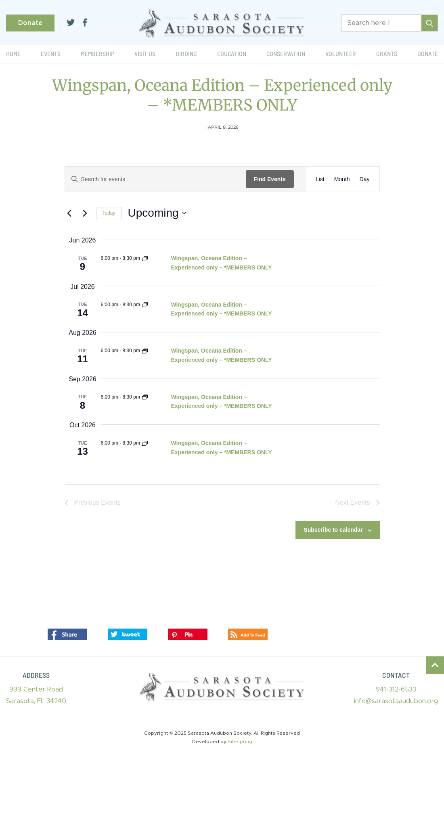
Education (231, 53)
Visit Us (144, 53)
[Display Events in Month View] (342, 179)
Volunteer (340, 53)
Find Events (270, 179)
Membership (97, 53)
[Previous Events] (69, 213)
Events (51, 53)
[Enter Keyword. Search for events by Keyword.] (155, 179)
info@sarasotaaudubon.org (396, 701)
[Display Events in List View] (320, 179)
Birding (186, 53)
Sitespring (240, 741)
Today (109, 213)
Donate (30, 23)
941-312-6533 (396, 689)
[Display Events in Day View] (365, 179)
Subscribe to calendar (333, 529)
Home (13, 53)
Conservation (285, 53)
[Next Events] (85, 213)
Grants (386, 53)
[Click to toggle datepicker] (157, 213)
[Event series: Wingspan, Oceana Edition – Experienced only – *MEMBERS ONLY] (145, 258)
